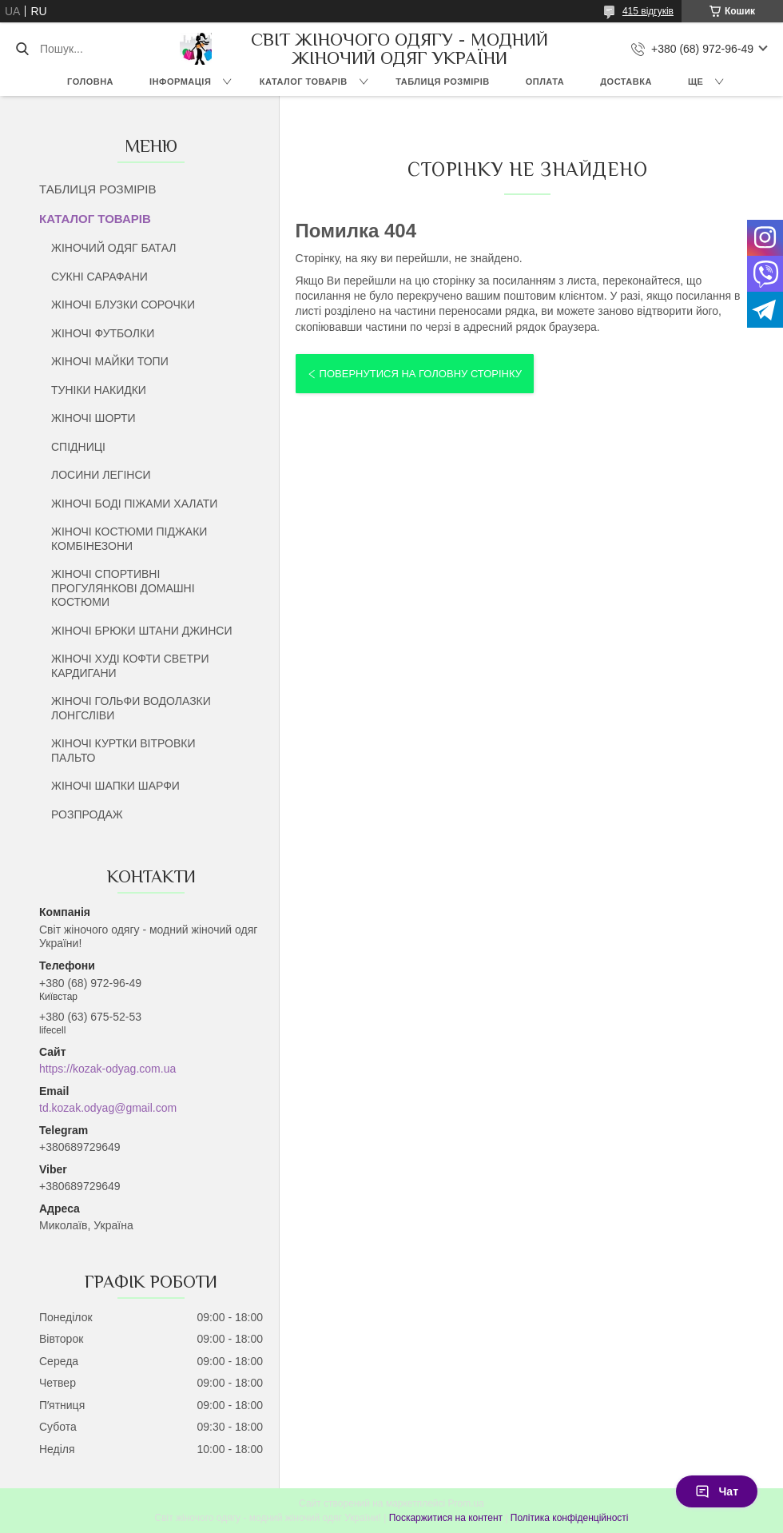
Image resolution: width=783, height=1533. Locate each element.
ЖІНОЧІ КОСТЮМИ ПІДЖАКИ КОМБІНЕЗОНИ (129, 538)
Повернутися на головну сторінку (421, 374)
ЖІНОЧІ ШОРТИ (93, 418)
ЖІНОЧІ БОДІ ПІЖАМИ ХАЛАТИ (134, 503)
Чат (716, 1491)
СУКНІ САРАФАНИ (99, 276)
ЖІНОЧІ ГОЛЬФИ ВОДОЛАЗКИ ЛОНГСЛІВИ (131, 708)
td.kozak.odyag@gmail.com (108, 1107)
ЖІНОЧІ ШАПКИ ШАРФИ (115, 785)
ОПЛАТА (545, 81)
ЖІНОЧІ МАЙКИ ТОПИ (110, 361)
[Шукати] (22, 49)
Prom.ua (466, 1503)
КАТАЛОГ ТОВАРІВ (304, 81)
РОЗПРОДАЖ (87, 814)
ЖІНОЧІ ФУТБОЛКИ (102, 333)
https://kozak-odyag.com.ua (107, 1068)
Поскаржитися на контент (446, 1517)
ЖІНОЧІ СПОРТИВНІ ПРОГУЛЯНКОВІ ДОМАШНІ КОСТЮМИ (123, 587)
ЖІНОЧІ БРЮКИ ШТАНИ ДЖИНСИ (141, 630)
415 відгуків (648, 11)
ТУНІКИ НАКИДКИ (98, 390)
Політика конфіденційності (570, 1517)
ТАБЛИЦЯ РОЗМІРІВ (442, 81)
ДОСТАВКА (626, 81)
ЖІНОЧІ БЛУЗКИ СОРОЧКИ (123, 304)
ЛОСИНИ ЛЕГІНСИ (101, 474)
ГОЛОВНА (90, 81)
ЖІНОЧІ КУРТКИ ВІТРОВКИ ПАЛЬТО (123, 750)
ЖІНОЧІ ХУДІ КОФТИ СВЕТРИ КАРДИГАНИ (130, 665)
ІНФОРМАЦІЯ (180, 81)
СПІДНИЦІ (78, 446)
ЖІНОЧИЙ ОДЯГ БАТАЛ (114, 247)
